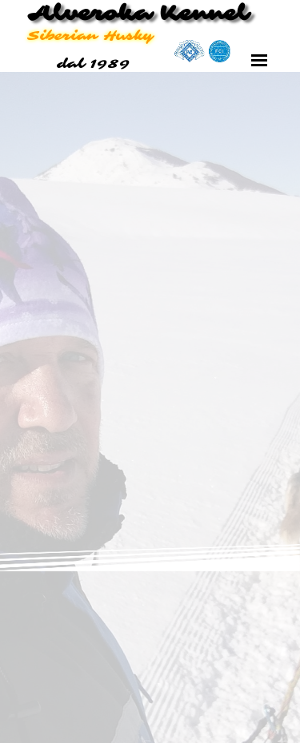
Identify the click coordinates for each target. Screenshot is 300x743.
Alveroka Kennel (138, 13)
